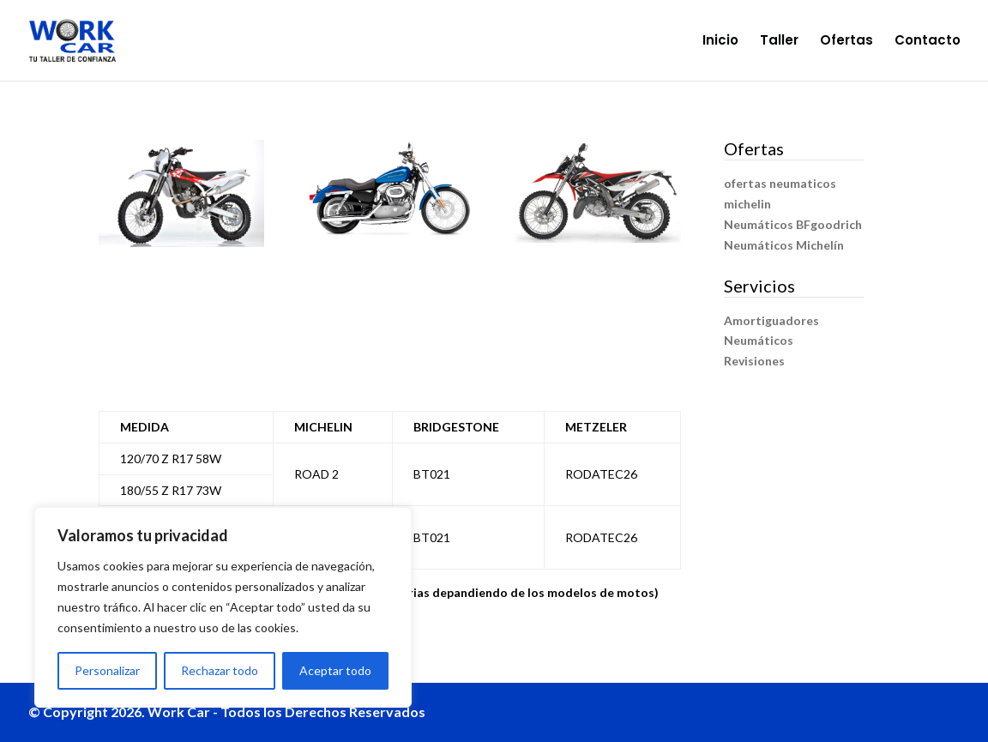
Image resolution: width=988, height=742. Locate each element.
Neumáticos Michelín (784, 245)
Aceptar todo (335, 670)
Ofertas (846, 41)
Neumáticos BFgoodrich (793, 224)
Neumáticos (758, 340)
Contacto (928, 41)
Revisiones (754, 360)
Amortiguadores (771, 320)
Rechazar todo (219, 670)
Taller (779, 41)
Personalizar (107, 670)
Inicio (720, 41)
